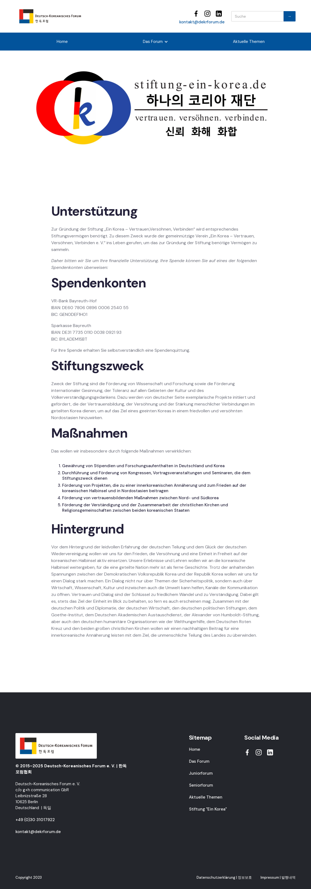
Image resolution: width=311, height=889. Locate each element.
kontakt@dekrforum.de (202, 22)
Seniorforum (201, 785)
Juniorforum (201, 773)
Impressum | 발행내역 (278, 877)
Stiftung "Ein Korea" (208, 809)
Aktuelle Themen (249, 41)
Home (62, 41)
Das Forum (199, 761)
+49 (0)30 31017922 (35, 819)
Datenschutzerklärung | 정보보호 (224, 877)
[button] (155, 41)
